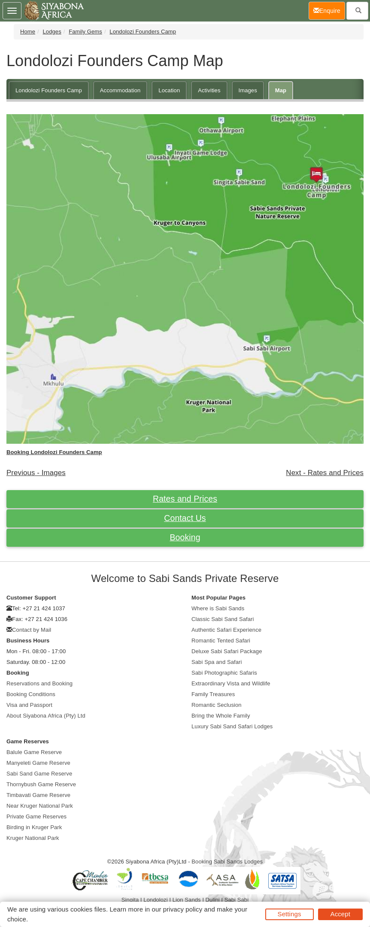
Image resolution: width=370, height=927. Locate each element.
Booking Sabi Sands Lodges (227, 861)
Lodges (52, 31)
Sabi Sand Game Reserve (39, 773)
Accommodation (120, 90)
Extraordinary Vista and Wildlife (230, 683)
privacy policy (182, 909)
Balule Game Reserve (34, 752)
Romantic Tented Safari (220, 640)
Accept (340, 914)
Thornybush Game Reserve (41, 784)
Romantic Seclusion (216, 705)
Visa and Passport (29, 705)
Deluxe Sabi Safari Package (226, 651)
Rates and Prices (185, 498)
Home (27, 31)
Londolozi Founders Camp (142, 31)
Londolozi (155, 900)
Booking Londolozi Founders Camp (54, 452)
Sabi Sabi (236, 900)
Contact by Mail (31, 630)
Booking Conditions (30, 694)
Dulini (213, 900)
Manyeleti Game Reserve (38, 763)
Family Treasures (213, 694)
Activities (209, 90)
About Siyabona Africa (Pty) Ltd (45, 715)
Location (169, 90)
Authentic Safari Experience (226, 630)
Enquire (329, 10)
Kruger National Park (32, 838)
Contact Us (185, 518)
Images (248, 90)
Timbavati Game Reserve (38, 795)
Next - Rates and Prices (325, 473)
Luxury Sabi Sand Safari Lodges (232, 726)
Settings (289, 914)
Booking (185, 537)
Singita (130, 900)
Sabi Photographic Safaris (224, 673)
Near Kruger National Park (39, 806)
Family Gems (85, 31)
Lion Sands (187, 900)
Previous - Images (36, 473)
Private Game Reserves (36, 816)
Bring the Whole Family (220, 715)
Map (280, 90)
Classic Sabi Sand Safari (222, 619)
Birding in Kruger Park (34, 827)
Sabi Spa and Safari (216, 662)
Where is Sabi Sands (217, 608)
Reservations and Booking (39, 683)
